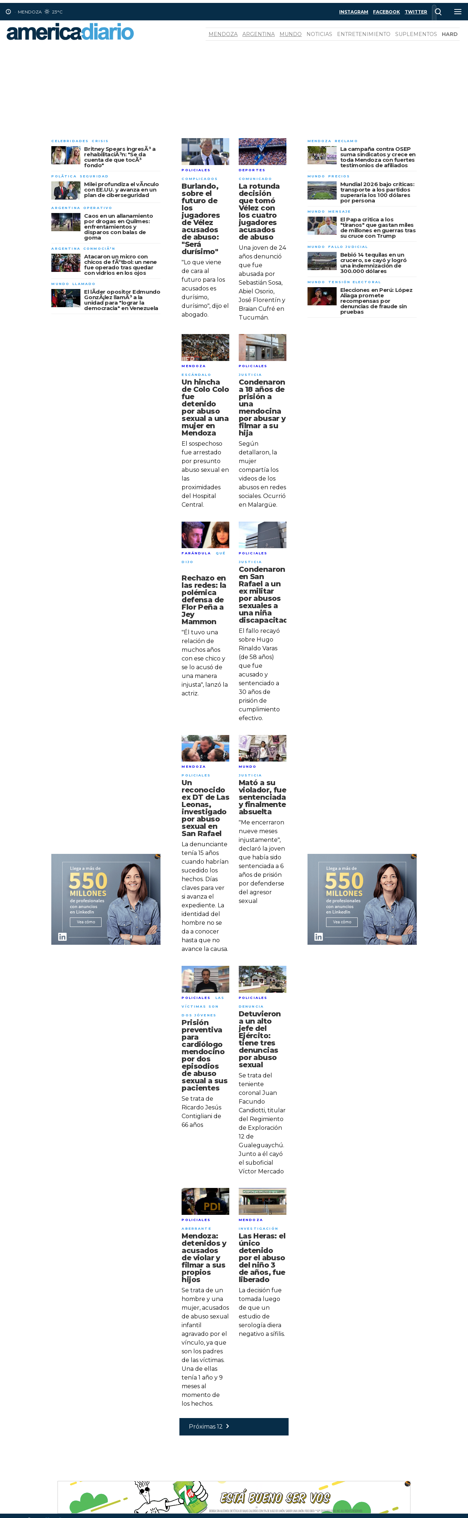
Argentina (258, 34)
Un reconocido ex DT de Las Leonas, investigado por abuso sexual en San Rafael (205, 808)
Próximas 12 (211, 1426)
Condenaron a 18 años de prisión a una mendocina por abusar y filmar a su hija (262, 407)
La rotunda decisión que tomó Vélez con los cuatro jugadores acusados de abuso (259, 211)
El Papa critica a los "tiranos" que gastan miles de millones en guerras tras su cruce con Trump (378, 227)
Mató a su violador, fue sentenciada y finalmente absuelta (262, 797)
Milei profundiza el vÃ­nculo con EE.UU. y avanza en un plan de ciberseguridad (121, 189)
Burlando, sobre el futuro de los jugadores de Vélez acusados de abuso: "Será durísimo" (201, 219)
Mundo (290, 34)
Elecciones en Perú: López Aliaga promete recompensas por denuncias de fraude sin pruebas (376, 300)
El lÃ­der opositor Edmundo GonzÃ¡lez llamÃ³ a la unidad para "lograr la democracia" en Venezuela (122, 300)
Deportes (252, 170)
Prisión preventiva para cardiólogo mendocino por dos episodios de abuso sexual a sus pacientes (204, 1055)
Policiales (196, 170)
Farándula (196, 553)
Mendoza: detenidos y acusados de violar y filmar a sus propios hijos (204, 1258)
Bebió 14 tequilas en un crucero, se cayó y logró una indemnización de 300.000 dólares (373, 262)
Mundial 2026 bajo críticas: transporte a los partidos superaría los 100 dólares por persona (377, 192)
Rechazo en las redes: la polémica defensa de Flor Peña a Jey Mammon (204, 600)
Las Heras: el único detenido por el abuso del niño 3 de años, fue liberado (262, 1258)
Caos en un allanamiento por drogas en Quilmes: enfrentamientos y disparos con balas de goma (118, 226)
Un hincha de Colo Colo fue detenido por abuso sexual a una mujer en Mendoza (205, 407)
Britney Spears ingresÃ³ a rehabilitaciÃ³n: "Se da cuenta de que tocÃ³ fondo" (119, 157)
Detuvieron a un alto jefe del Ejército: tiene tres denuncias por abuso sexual (260, 1039)
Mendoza (223, 34)
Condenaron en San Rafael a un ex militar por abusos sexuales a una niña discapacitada (266, 595)
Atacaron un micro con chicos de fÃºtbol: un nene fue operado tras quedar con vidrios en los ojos (120, 264)
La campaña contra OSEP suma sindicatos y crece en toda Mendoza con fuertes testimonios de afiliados (378, 157)
